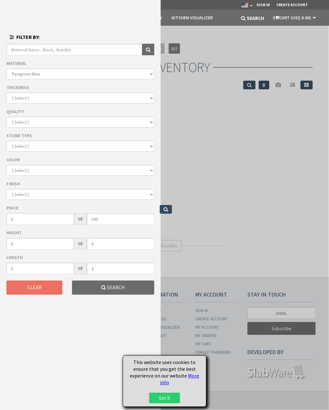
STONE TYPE (19, 135)
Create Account (292, 4)
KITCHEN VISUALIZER (192, 18)
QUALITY (15, 111)
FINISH (13, 184)
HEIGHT (14, 233)
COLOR (13, 160)
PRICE (12, 208)
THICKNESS (17, 87)
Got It (164, 398)
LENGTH (14, 257)
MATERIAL (16, 63)
